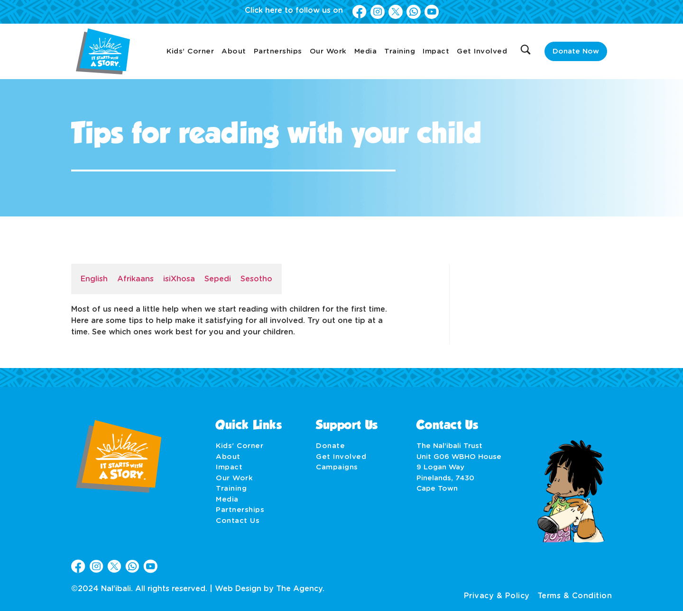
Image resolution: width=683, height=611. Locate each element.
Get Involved (482, 51)
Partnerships (278, 51)
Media (365, 51)
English (94, 279)
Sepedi (217, 279)
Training (399, 51)
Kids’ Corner (190, 51)
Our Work (328, 51)
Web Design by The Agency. (269, 589)
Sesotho (256, 279)
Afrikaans (135, 279)
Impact (436, 51)
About (234, 51)
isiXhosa (179, 279)
